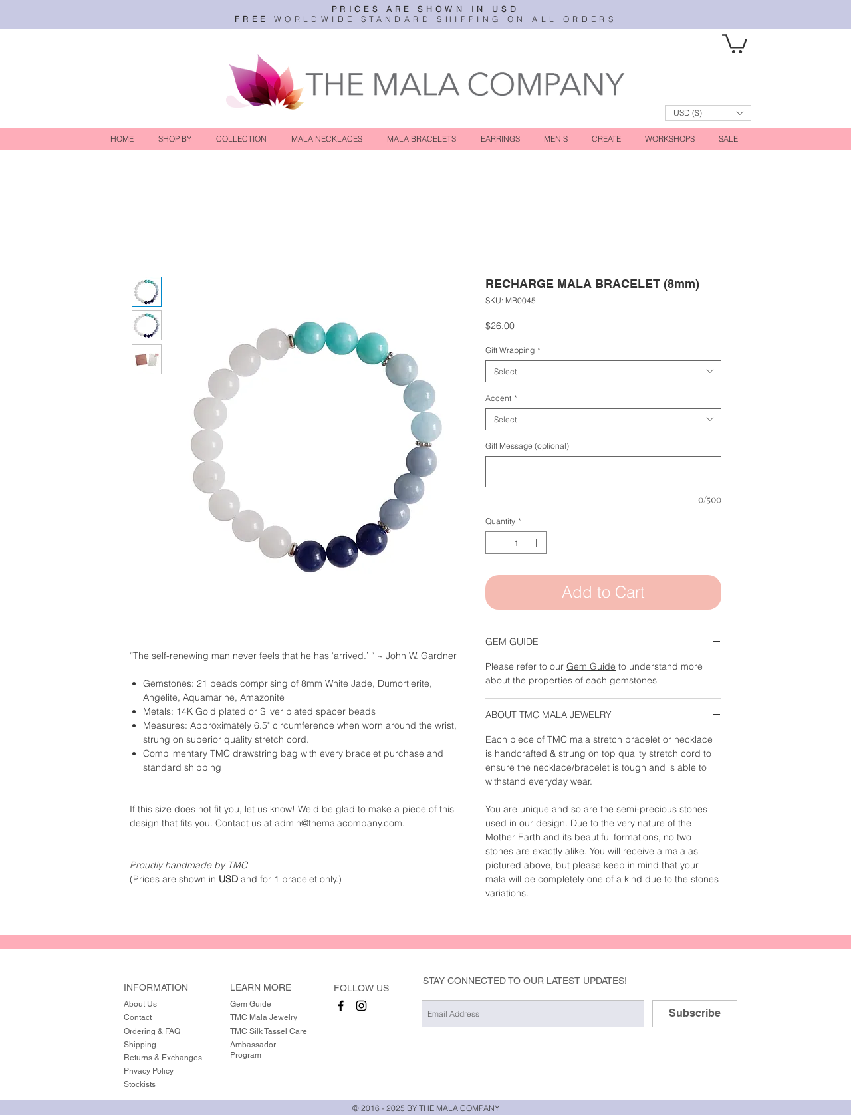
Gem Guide (591, 666)
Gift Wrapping (513, 350)
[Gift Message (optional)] (603, 471)
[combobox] (603, 371)
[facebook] (341, 1006)
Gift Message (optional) (527, 446)
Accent (501, 398)
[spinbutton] (516, 542)
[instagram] (361, 1006)
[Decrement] (494, 542)
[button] (734, 42)
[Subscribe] (694, 1013)
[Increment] (537, 542)
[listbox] (708, 113)
